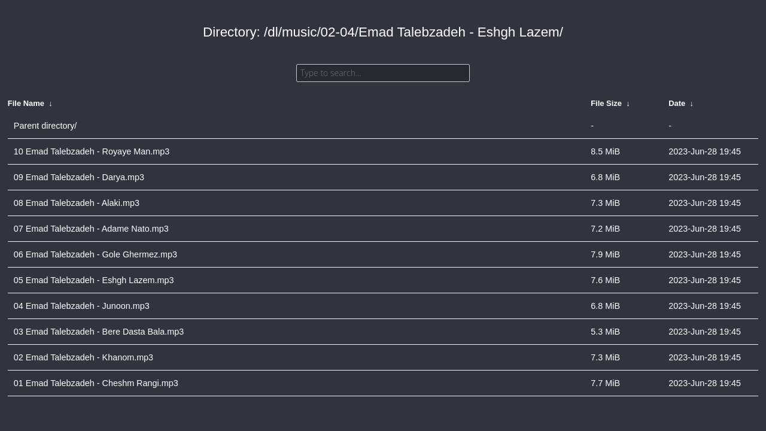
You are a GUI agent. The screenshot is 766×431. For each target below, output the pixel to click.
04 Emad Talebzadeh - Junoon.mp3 (82, 306)
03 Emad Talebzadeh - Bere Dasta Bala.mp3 (99, 331)
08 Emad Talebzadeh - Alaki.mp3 (76, 203)
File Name (26, 103)
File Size (606, 103)
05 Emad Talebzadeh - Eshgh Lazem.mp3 (94, 280)
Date (676, 103)
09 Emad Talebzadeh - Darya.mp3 (79, 177)
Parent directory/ (45, 125)
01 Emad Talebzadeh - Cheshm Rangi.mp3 (96, 383)
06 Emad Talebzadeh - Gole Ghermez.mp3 (95, 254)
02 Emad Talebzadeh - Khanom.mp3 (83, 357)
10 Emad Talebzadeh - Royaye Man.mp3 (92, 151)
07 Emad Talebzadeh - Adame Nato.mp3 (91, 228)
